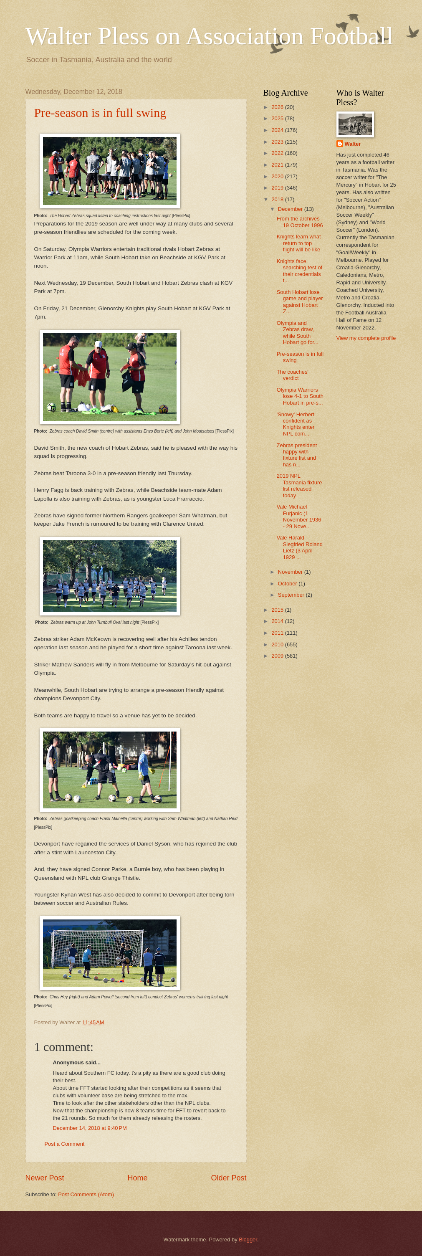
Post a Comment (65, 1144)
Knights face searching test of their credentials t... (299, 271)
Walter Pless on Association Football (209, 36)
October (288, 583)
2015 (278, 610)
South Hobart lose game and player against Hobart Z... (300, 301)
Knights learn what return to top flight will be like (299, 243)
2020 (278, 176)
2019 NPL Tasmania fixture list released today (299, 485)
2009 (278, 656)
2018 (278, 199)
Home (137, 1178)
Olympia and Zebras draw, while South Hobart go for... (297, 332)
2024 (278, 130)
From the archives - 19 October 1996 (300, 221)
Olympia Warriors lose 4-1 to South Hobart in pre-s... (300, 396)
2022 (278, 153)
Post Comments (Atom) (86, 1194)
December (291, 209)
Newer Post (44, 1178)
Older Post (228, 1178)
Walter (353, 144)
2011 (278, 633)
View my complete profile (366, 338)
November (291, 572)
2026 (278, 107)
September (292, 595)
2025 (278, 118)
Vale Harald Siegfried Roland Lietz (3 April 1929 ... (300, 547)
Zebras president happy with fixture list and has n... (297, 455)
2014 (278, 621)
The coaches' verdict (292, 375)
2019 (278, 188)
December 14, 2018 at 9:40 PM (90, 1128)
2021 (278, 165)
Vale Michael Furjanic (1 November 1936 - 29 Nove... (299, 516)
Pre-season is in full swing (100, 112)
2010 (278, 644)
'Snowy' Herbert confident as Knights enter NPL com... (296, 424)
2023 (278, 142)
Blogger (248, 1239)
